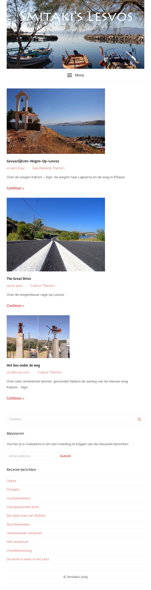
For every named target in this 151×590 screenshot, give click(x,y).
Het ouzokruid (18, 542)
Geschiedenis (42, 168)
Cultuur (35, 286)
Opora (11, 481)
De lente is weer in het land (28, 559)
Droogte (13, 489)
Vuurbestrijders (18, 498)
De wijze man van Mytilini (26, 515)
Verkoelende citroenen (24, 533)
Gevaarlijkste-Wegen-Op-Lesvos (33, 161)
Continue (14, 188)
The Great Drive (19, 278)
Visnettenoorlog (19, 550)
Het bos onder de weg (23, 365)
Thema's (58, 168)
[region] (75, 34)
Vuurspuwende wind (23, 507)
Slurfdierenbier (18, 524)
